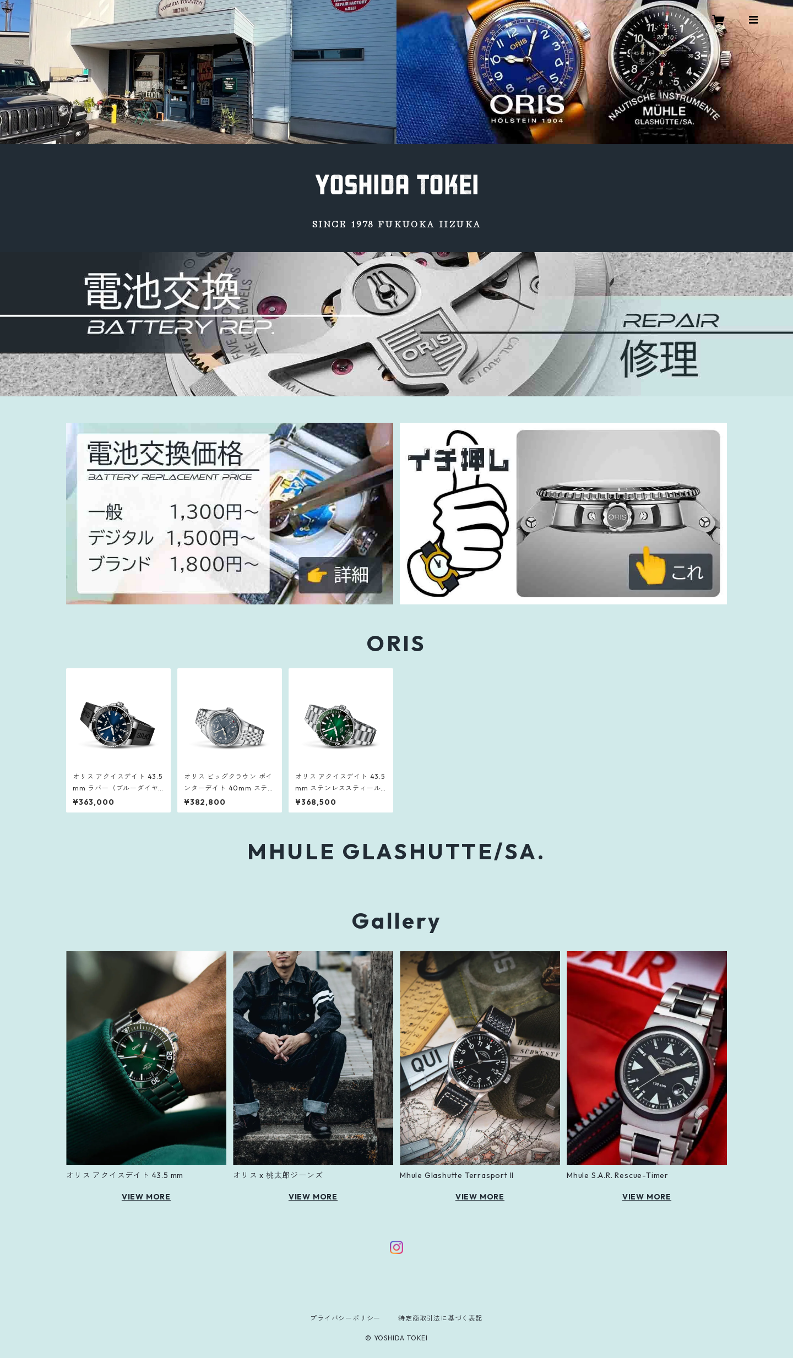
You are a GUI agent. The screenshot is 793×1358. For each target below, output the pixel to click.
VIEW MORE (146, 1197)
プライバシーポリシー (345, 1318)
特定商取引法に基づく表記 (440, 1318)
